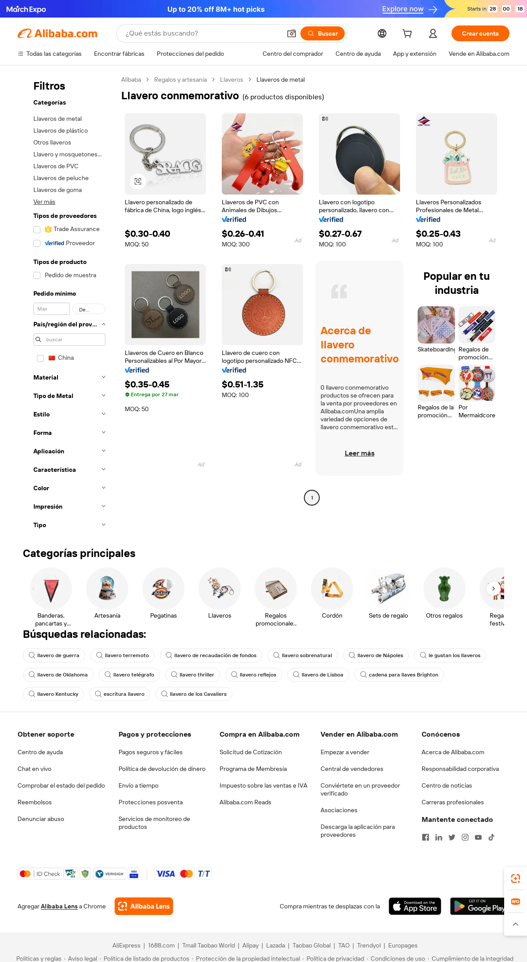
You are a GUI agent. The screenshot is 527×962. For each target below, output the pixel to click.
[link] (515, 878)
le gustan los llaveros (450, 655)
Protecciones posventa (151, 802)
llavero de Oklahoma (58, 674)
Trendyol (369, 945)
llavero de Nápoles (376, 655)
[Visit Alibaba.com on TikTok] (491, 837)
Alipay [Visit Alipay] (250, 945)
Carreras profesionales (453, 802)
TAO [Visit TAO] (344, 945)
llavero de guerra (54, 655)
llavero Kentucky (53, 694)
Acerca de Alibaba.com (453, 752)
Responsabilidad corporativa (460, 768)
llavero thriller (192, 674)
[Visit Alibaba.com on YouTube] (478, 837)
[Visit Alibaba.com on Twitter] (452, 837)
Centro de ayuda (40, 752)
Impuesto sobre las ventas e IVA (263, 785)
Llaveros (231, 79)
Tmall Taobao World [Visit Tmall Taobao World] (208, 945)
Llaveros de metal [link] (280, 79)
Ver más (44, 201)
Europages (403, 945)
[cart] (408, 34)
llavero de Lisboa (318, 674)
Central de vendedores (352, 768)
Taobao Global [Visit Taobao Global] (311, 945)
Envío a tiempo (139, 785)
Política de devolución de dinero (162, 768)
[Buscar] (322, 33)
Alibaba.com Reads (245, 802)
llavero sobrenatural (302, 655)
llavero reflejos (253, 674)
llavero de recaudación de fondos (211, 655)
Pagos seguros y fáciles (151, 752)
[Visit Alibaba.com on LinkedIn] (439, 837)
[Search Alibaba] (202, 33)
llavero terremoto (122, 655)
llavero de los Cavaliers (194, 694)
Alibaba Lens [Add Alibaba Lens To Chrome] (59, 906)
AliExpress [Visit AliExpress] (126, 945)
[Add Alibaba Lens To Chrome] (144, 906)
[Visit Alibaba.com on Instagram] (465, 837)
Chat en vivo (34, 768)
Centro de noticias (447, 785)
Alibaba (131, 79)
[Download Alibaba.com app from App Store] (415, 906)
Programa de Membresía (253, 768)
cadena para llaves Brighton (399, 674)
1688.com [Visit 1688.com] (161, 945)
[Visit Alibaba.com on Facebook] (426, 837)
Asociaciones (339, 810)
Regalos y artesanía (180, 79)
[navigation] (67, 304)
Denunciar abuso (41, 818)
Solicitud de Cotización (251, 752)
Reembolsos (35, 802)
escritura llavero (119, 694)
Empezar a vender (345, 752)
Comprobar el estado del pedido (61, 785)
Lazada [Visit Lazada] (275, 945)
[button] (291, 33)
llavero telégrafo (129, 674)
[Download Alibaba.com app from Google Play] (479, 906)
